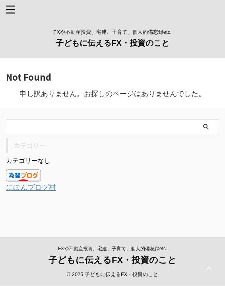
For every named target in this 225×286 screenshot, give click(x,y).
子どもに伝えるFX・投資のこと (112, 43)
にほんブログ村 (31, 187)
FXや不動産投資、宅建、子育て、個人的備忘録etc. (112, 240)
